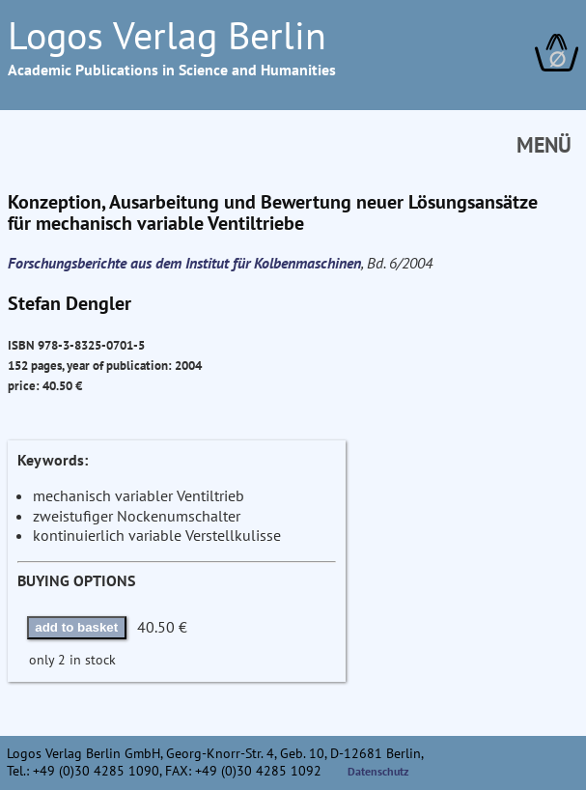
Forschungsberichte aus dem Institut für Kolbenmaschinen (184, 262)
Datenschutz (378, 771)
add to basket (76, 627)
